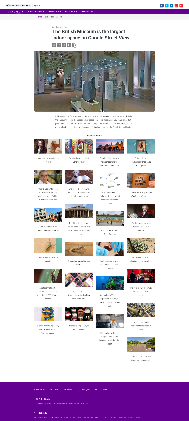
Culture (39, 379)
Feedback (79, 411)
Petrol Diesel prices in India (78, 365)
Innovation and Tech (68, 379)
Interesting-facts (35, 12)
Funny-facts (86, 12)
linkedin (69, 351)
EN (36, 6)
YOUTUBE (101, 351)
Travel (79, 379)
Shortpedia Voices (83, 415)
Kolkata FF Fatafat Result (42, 365)
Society (104, 379)
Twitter (55, 351)
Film (45, 379)
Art (35, 379)
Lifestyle (97, 379)
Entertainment (88, 379)
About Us (79, 399)
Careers (78, 403)
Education (112, 379)
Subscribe (79, 407)
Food (51, 379)
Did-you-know (70, 12)
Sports (56, 379)
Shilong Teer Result (60, 365)
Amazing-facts (53, 12)
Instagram (85, 351)
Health (130, 379)
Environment (122, 379)
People (137, 379)
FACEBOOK (40, 351)
